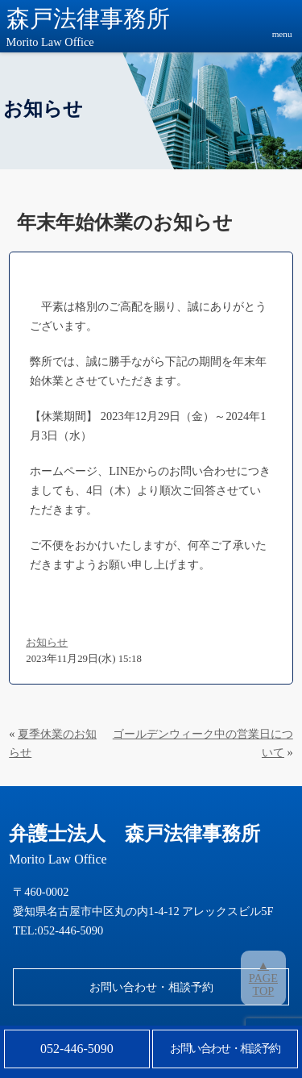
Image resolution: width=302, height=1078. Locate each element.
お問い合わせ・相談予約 (151, 986)
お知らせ (47, 642)
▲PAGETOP (263, 978)
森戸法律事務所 (88, 29)
